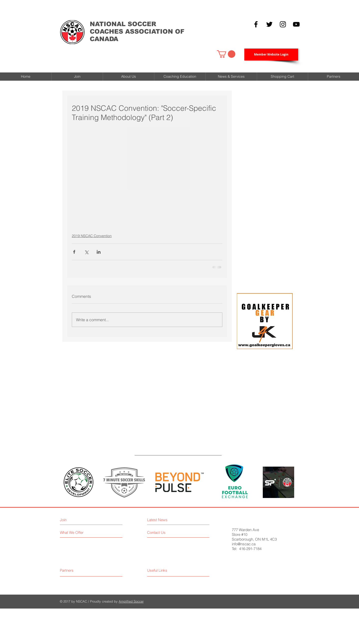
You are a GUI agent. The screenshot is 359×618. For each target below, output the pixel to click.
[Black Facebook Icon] (256, 24)
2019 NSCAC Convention (92, 236)
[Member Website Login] (271, 55)
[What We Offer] (88, 532)
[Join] (81, 519)
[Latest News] (170, 519)
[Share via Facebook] (74, 251)
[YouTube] (296, 24)
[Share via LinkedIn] (98, 251)
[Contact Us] (168, 532)
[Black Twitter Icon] (269, 24)
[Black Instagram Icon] (283, 24)
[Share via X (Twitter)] (86, 251)
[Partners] (78, 570)
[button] (226, 54)
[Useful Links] (173, 570)
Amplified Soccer (131, 601)
